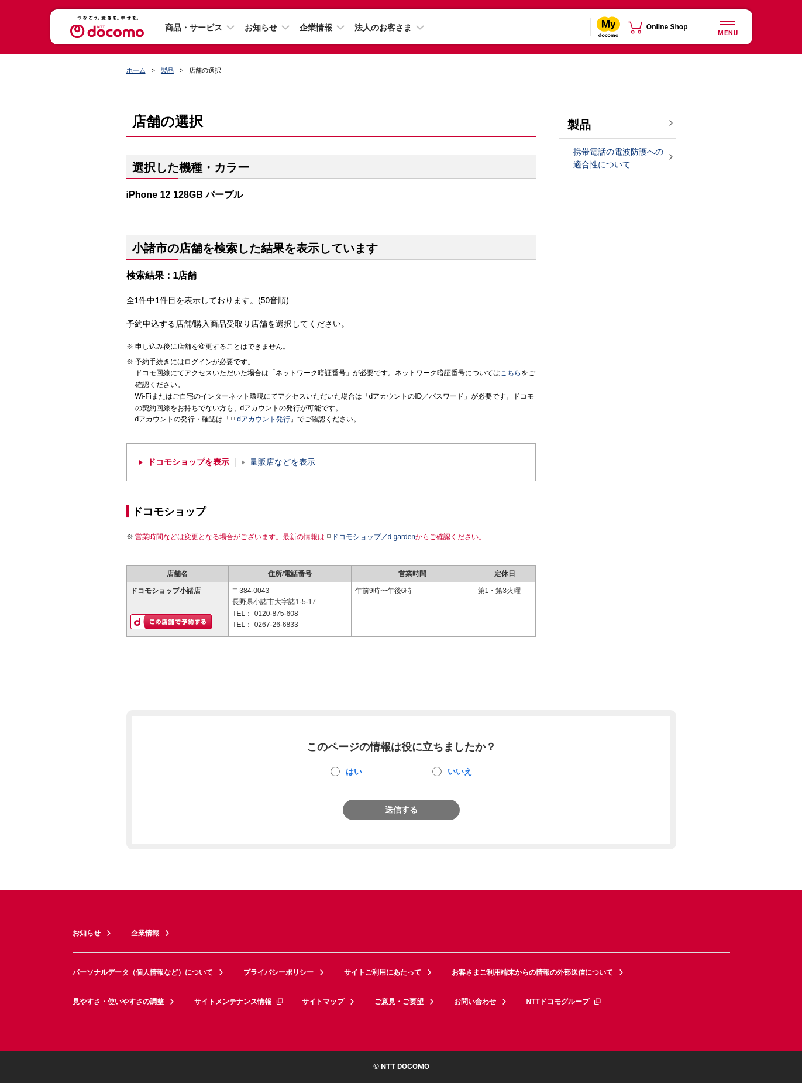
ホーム (136, 70)
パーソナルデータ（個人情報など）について (143, 972)
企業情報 (316, 27)
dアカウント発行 (260, 420)
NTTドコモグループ (564, 1001)
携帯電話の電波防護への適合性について (618, 158)
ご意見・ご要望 (399, 1002)
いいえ (460, 771)
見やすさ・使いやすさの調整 (118, 1002)
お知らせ (261, 27)
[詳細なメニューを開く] (727, 27)
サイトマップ (323, 1002)
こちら (510, 373)
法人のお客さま (383, 27)
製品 (167, 70)
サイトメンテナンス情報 (239, 1001)
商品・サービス (193, 27)
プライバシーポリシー (278, 972)
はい (354, 771)
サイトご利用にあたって (382, 972)
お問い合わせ (475, 1002)
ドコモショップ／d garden (370, 537)
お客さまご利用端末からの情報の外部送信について (532, 972)
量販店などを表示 (282, 462)
